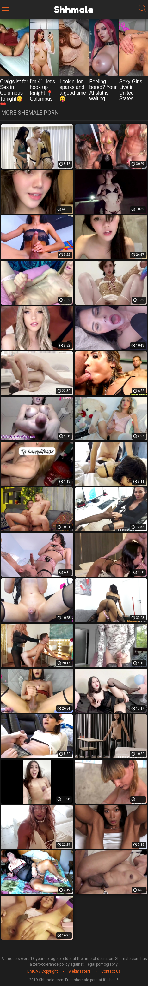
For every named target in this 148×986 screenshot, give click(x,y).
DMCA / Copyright (42, 971)
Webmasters (79, 971)
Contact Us (111, 971)
